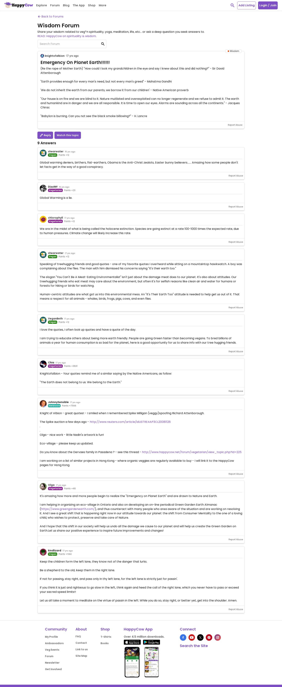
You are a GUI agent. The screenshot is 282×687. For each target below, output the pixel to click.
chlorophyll (55, 218)
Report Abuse (235, 124)
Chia (51, 362)
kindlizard (54, 550)
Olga (51, 485)
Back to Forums (50, 16)
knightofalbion (55, 56)
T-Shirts (106, 637)
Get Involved (53, 669)
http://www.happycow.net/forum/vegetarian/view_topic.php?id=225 (192, 452)
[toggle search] (232, 5)
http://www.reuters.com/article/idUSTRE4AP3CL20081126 (130, 422)
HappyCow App (138, 629)
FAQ (78, 636)
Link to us (82, 649)
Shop (105, 629)
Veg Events (52, 650)
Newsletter (52, 662)
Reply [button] (45, 135)
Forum (49, 656)
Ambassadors (54, 643)
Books (105, 643)
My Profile (51, 637)
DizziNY (53, 187)
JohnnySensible (58, 402)
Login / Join (267, 5)
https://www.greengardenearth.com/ (68, 509)
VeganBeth (55, 318)
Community (56, 629)
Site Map (81, 656)
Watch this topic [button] (68, 135)
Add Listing (246, 5)
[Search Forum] (71, 44)
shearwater (55, 151)
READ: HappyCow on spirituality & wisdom (66, 36)
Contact (81, 643)
